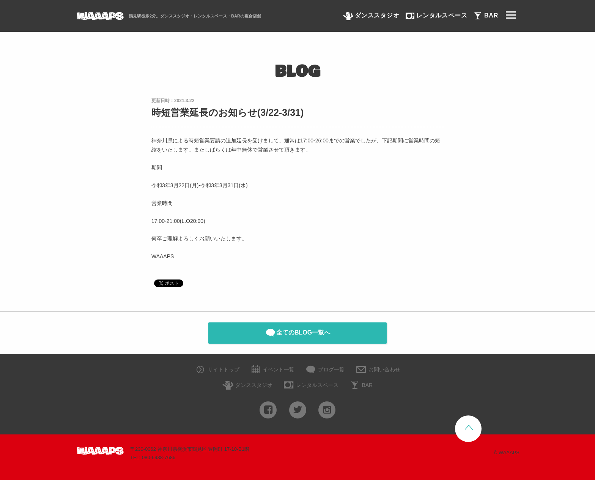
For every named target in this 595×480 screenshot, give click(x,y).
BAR (361, 386)
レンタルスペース (310, 386)
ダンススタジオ (247, 386)
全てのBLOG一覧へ (297, 332)
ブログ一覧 (325, 370)
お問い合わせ (377, 370)
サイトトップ (217, 370)
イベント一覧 (272, 370)
